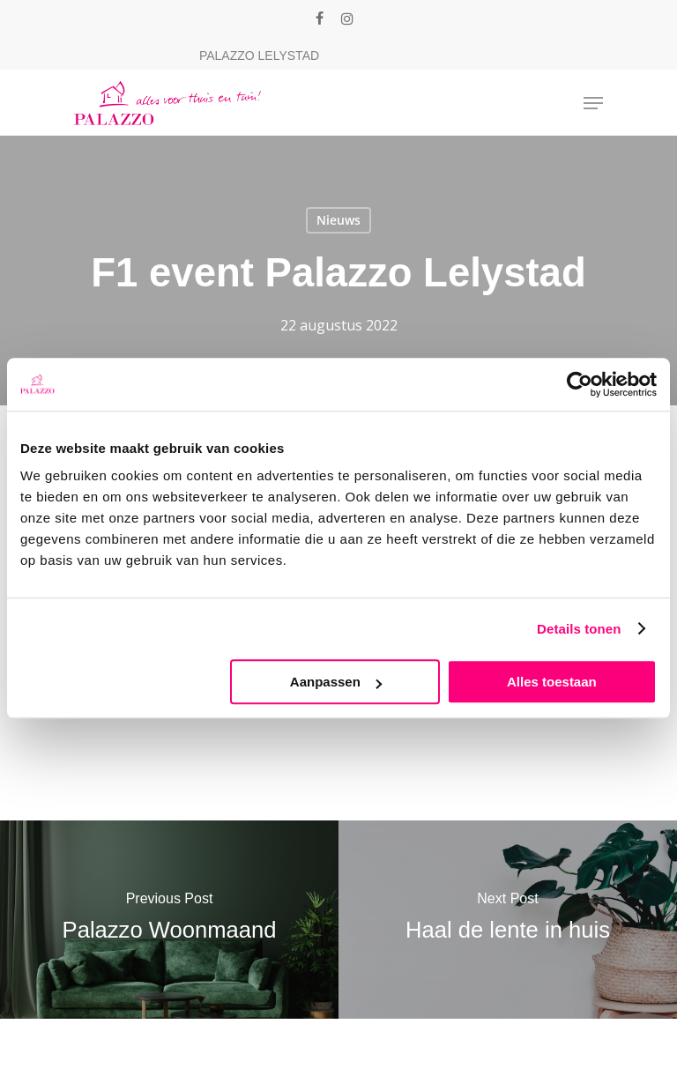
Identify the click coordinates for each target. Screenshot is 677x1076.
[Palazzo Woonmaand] (169, 919)
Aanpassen (336, 681)
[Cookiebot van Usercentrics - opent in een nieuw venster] (579, 384)
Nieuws (338, 219)
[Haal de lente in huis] (507, 919)
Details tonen (579, 628)
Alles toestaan (552, 681)
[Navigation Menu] (593, 103)
